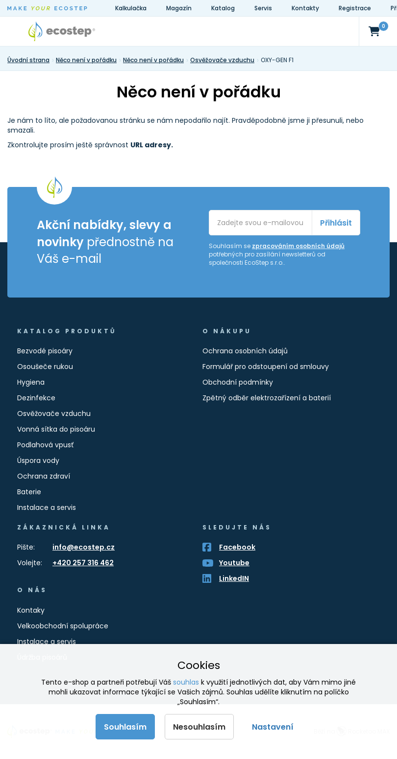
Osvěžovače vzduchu (54, 413)
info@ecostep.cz (83, 547)
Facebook (237, 547)
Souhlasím (125, 727)
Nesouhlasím (199, 727)
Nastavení (273, 727)
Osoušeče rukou (45, 366)
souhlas (186, 682)
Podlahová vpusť (45, 445)
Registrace (355, 8)
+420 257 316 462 (83, 563)
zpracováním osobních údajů (298, 246)
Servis (263, 8)
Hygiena (31, 382)
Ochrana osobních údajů (245, 351)
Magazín (179, 8)
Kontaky (31, 610)
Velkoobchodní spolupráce (62, 626)
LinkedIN (234, 578)
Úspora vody (38, 460)
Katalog (223, 8)
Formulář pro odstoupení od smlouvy (265, 366)
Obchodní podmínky (237, 382)
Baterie (29, 492)
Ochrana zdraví (43, 476)
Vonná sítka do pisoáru (56, 429)
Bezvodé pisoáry (45, 351)
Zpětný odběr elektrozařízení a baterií (266, 398)
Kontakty (305, 8)
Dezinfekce (36, 398)
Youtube (234, 563)
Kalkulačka (131, 8)
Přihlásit (336, 223)
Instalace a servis (46, 507)
